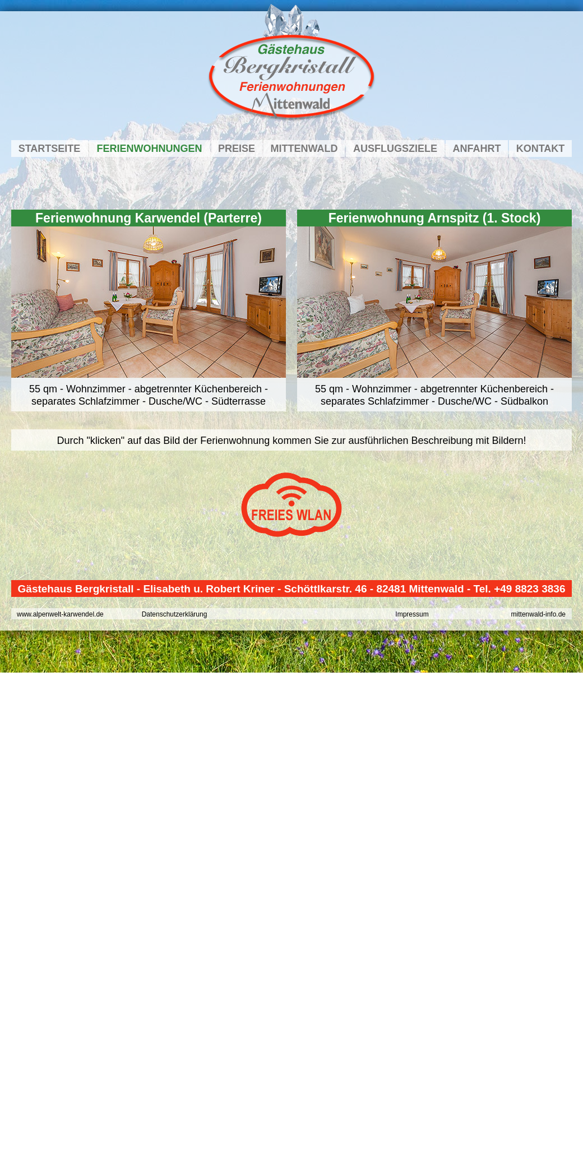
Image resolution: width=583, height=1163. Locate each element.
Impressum (411, 614)
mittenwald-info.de (538, 614)
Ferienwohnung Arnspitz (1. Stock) (434, 218)
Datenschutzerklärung (174, 614)
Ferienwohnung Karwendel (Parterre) (148, 218)
